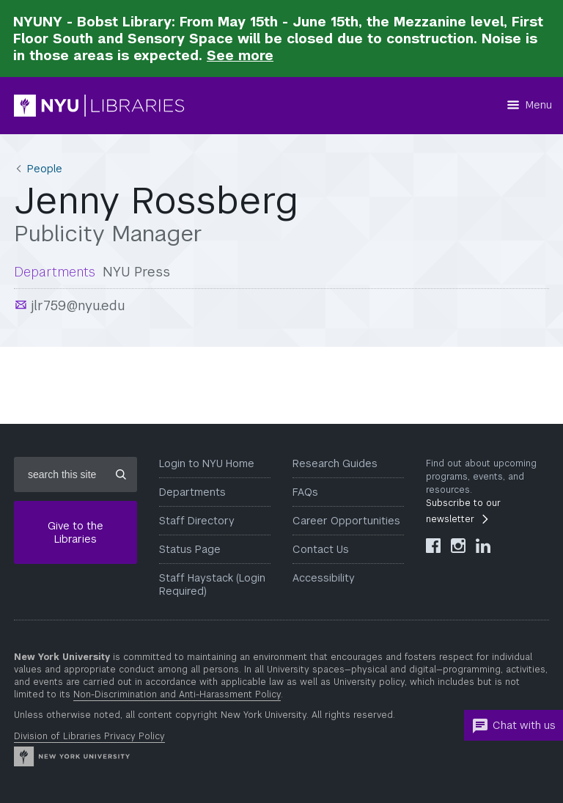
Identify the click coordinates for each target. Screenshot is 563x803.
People (44, 168)
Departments (192, 492)
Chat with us (513, 726)
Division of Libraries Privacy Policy (89, 736)
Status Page (190, 549)
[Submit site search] (121, 474)
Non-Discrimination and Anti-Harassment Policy (177, 694)
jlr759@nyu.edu (76, 305)
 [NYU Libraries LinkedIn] (483, 545)
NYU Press (136, 271)
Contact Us (320, 549)
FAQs (305, 492)
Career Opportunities (346, 520)
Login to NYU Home (206, 463)
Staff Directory (197, 520)
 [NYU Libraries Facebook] (433, 545)
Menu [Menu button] (539, 104)
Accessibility (323, 577)
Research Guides (335, 463)
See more (240, 55)
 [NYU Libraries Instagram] (458, 545)
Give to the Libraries (75, 532)
